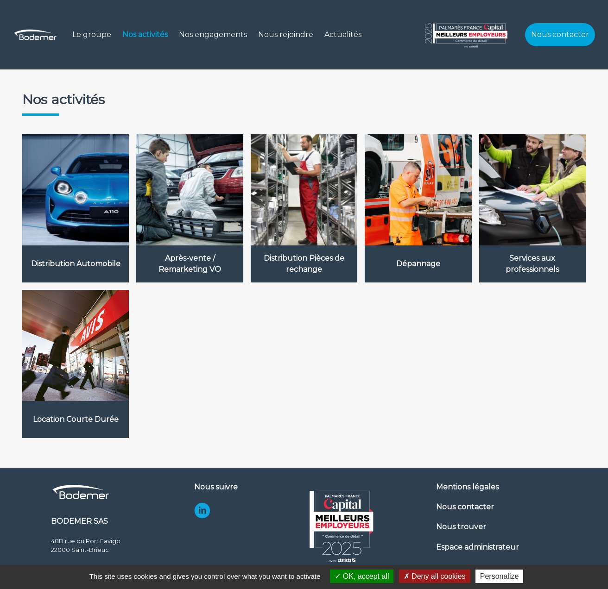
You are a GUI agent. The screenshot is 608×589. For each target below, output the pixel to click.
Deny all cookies (435, 576)
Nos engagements (213, 34)
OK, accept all (362, 576)
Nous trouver (461, 526)
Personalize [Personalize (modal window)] (499, 576)
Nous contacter (560, 34)
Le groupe (91, 34)
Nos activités (145, 34)
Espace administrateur (477, 547)
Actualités (342, 34)
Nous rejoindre (285, 34)
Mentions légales (467, 486)
